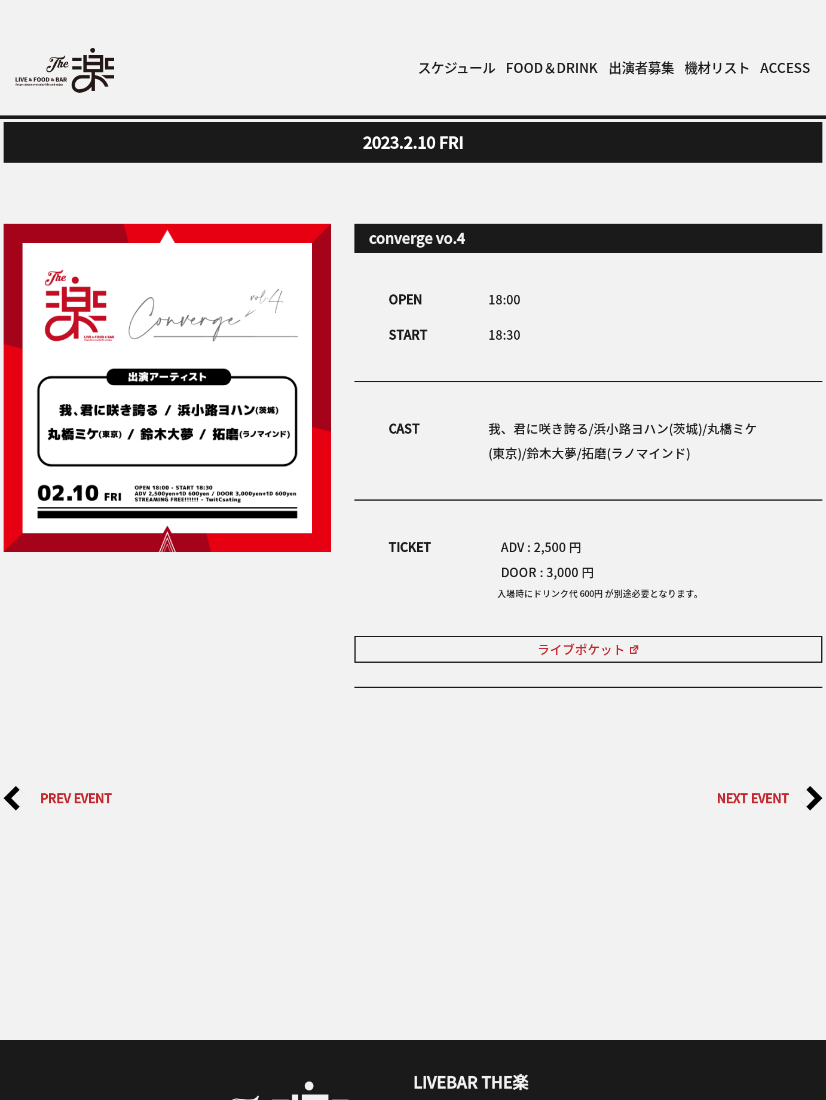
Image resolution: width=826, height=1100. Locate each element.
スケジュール (456, 67)
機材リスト (717, 67)
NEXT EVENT (769, 798)
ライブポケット (588, 649)
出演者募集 (641, 67)
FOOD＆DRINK (552, 67)
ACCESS (785, 67)
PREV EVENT (58, 798)
